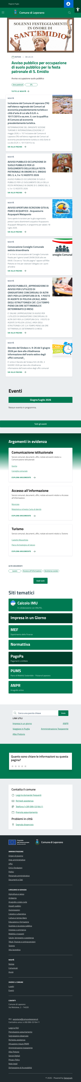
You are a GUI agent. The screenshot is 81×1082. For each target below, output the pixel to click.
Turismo (12, 945)
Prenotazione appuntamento (20, 1031)
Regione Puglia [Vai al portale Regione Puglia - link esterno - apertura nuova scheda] (14, 3)
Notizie (11, 964)
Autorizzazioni (14, 909)
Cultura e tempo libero (18, 917)
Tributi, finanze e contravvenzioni (22, 941)
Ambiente (13, 897)
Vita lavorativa (14, 949)
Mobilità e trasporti (16, 933)
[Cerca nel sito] (69, 13)
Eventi (11, 990)
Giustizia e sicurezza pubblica (20, 925)
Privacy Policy (14, 1059)
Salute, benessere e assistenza (21, 937)
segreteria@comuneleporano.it (25, 1019)
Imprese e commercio (17, 929)
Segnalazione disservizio (18, 1035)
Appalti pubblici (15, 905)
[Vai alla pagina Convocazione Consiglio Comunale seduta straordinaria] (16, 269)
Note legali (13, 1063)
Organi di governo (16, 855)
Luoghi (11, 986)
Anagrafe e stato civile (18, 901)
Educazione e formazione (19, 921)
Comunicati (13, 968)
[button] (78, 9)
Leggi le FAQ (14, 1027)
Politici (11, 871)
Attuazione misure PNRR (19, 1043)
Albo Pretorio (14, 1051)
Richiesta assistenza (17, 1039)
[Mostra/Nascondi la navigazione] (2, 12)
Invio (63, 713)
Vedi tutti (40, 580)
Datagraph (68, 1077)
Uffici (11, 863)
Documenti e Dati (16, 879)
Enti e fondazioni (15, 867)
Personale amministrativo (19, 875)
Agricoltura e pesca (16, 894)
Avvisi (11, 971)
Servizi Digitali (14, 1055)
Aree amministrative (17, 859)
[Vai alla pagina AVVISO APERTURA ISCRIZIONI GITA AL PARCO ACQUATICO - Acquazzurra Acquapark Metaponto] (16, 230)
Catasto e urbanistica (17, 913)
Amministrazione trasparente (21, 1047)
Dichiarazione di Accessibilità (20, 1067)
